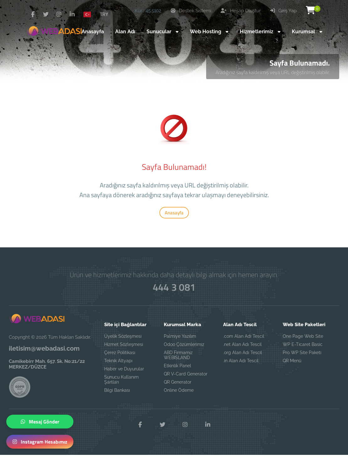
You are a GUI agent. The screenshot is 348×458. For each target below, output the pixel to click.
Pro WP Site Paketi (302, 352)
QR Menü (292, 360)
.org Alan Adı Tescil (242, 352)
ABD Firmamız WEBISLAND (178, 355)
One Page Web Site (303, 336)
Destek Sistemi (191, 10)
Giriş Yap (283, 10)
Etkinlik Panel (177, 365)
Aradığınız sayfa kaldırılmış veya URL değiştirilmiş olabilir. (273, 72)
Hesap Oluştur (241, 10)
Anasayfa (174, 212)
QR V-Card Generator (185, 373)
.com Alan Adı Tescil (243, 336)
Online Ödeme (179, 390)
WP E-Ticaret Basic (303, 344)
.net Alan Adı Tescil (242, 344)
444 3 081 (174, 287)
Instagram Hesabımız (40, 441)
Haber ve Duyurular (124, 368)
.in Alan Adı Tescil (241, 360)
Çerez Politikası (119, 352)
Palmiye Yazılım (180, 336)
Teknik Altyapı (118, 360)
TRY (104, 14)
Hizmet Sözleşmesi (123, 344)
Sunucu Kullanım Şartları (121, 379)
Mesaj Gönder (40, 421)
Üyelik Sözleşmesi (123, 336)
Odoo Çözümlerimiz (184, 344)
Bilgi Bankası (117, 390)
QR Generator (177, 382)
